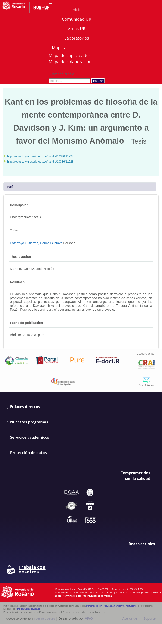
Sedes (58, 595)
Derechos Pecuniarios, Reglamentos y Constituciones (111, 605)
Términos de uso (72, 595)
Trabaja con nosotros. (26, 569)
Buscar (98, 81)
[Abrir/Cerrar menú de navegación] (50, 3)
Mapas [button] (59, 47)
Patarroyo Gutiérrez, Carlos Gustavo (36, 243)
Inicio (77, 9)
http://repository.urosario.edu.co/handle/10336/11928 (40, 156)
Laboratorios (76, 38)
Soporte (149, 618)
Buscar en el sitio (61, 74)
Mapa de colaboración (70, 61)
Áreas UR (76, 28)
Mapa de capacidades (69, 55)
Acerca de (129, 618)
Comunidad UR (76, 19)
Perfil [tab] (10, 187)
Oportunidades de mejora (97, 595)
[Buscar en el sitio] (69, 80)
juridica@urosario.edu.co (28, 608)
